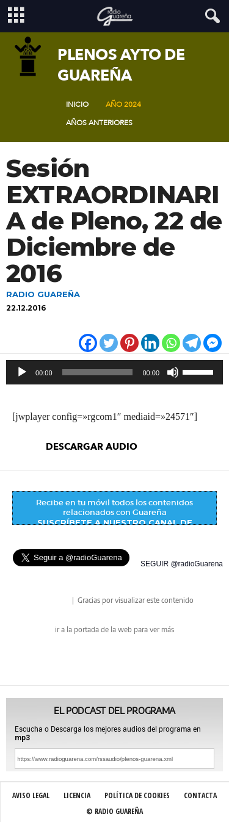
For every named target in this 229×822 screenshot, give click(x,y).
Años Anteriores (99, 123)
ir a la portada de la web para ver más (114, 629)
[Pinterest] (129, 343)
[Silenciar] (173, 372)
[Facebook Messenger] (212, 343)
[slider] (97, 372)
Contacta (200, 795)
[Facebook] (88, 343)
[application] (114, 372)
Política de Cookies (137, 795)
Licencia (77, 795)
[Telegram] (192, 343)
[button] (210, 16)
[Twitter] (109, 343)
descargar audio (91, 447)
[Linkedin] (150, 343)
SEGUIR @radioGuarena (181, 564)
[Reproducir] (22, 372)
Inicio (77, 104)
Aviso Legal (30, 795)
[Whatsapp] (171, 343)
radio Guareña (53, 601)
